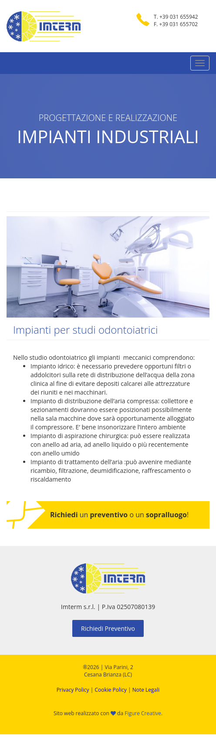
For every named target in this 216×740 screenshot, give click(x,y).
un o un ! (119, 514)
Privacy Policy (73, 689)
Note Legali (146, 689)
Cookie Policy (110, 689)
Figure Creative (143, 713)
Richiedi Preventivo (108, 628)
